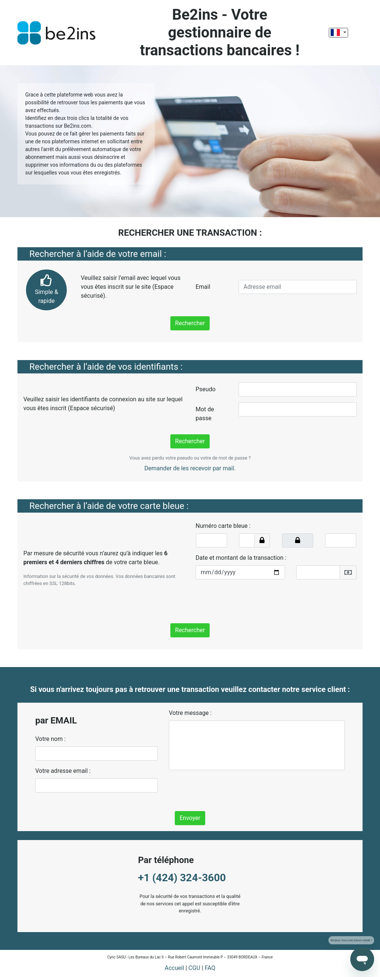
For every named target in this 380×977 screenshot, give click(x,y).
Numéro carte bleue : (223, 525)
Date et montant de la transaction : (241, 557)
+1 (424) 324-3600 (182, 878)
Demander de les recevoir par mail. (190, 468)
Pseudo (206, 389)
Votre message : (190, 712)
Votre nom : (50, 738)
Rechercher (190, 323)
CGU (194, 967)
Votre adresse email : (63, 770)
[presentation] (252, 599)
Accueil (174, 967)
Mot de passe (205, 414)
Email (203, 286)
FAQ (209, 967)
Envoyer (190, 817)
